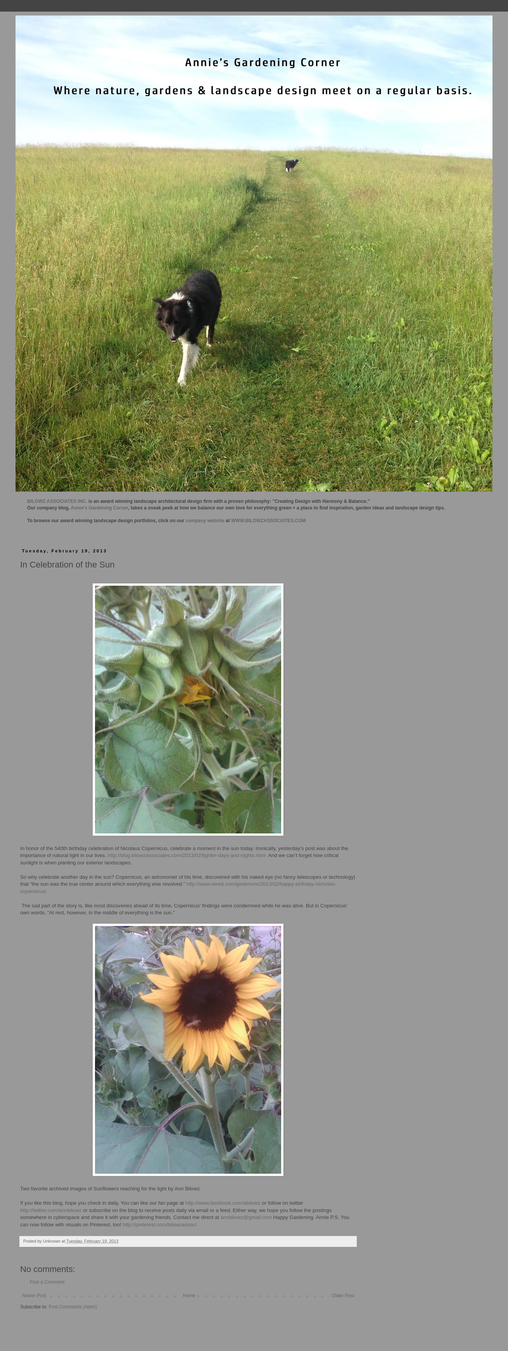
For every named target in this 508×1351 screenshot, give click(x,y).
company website (205, 520)
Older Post (343, 1295)
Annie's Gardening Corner (99, 508)
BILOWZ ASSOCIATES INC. (57, 501)
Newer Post (34, 1295)
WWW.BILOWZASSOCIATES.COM (268, 520)
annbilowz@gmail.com (246, 1217)
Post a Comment (47, 1282)
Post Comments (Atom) (72, 1307)
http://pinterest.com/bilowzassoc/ (160, 1225)
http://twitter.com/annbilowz (50, 1210)
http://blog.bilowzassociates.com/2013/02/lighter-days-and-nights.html (187, 855)
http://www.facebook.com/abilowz (223, 1203)
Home (189, 1295)
